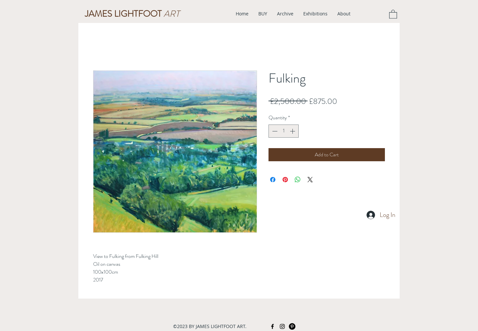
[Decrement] (274, 131)
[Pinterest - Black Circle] (292, 326)
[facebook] (272, 326)
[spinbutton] (284, 131)
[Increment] (293, 131)
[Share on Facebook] (273, 180)
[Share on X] (310, 180)
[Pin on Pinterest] (285, 180)
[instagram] (282, 326)
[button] (393, 14)
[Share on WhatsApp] (298, 180)
